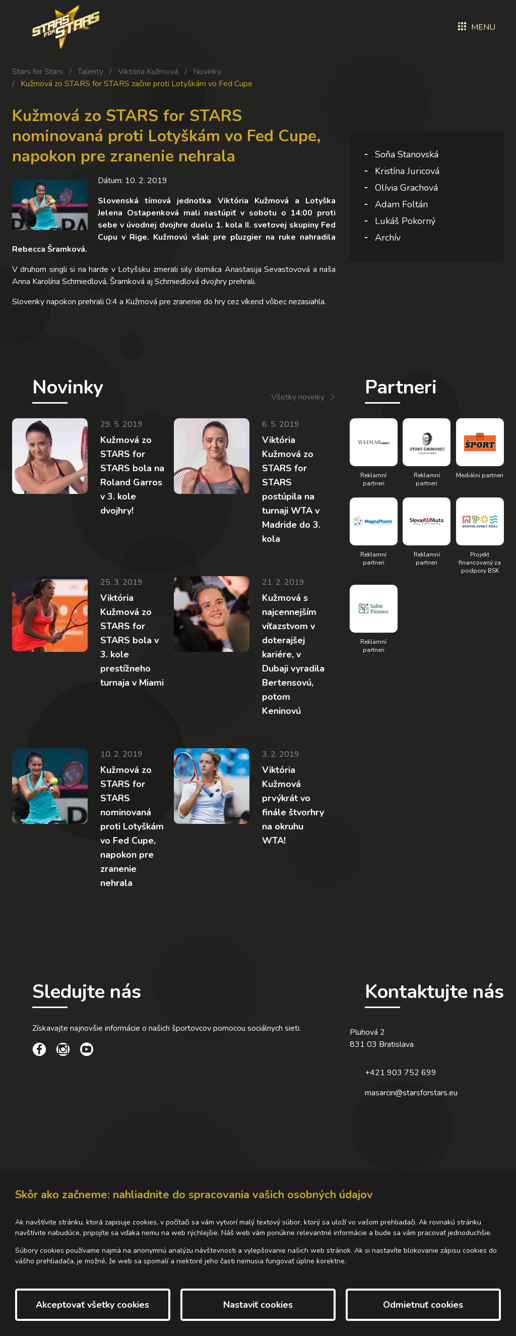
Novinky (207, 71)
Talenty (90, 71)
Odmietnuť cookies (423, 1305)
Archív (388, 238)
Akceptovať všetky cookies (92, 1305)
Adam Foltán (401, 204)
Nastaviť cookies (258, 1305)
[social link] (39, 1051)
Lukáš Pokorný (405, 221)
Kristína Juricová (407, 171)
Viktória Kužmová (148, 71)
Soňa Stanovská (406, 154)
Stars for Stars (37, 71)
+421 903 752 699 (400, 1072)
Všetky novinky (298, 397)
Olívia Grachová (406, 188)
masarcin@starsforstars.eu (411, 1092)
